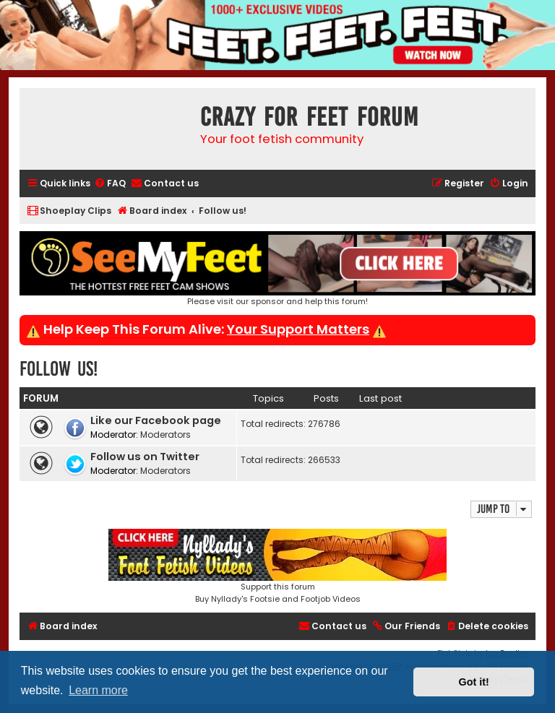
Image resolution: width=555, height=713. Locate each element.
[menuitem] (110, 184)
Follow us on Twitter (144, 456)
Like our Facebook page (155, 420)
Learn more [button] (98, 690)
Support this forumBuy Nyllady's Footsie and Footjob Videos (277, 567)
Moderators (165, 434)
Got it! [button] (474, 682)
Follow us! (59, 369)
